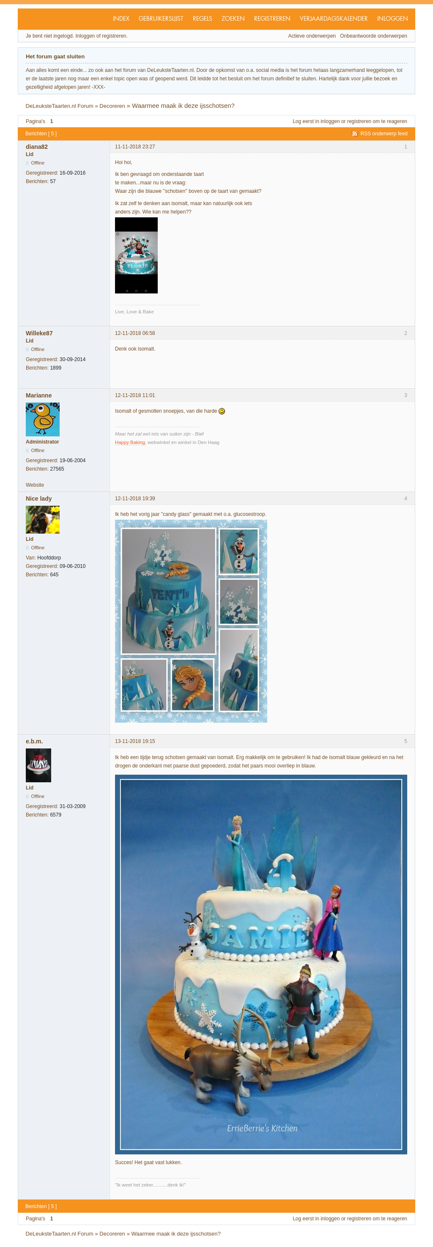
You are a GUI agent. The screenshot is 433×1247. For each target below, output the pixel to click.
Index (121, 19)
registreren (359, 121)
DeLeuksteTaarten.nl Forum (59, 106)
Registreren (272, 19)
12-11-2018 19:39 (135, 499)
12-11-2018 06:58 (135, 333)
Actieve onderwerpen (312, 36)
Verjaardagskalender (334, 19)
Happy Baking (130, 442)
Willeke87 (39, 333)
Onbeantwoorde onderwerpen (373, 36)
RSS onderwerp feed (384, 134)
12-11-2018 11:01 (135, 395)
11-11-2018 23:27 (135, 147)
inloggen (330, 121)
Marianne (39, 395)
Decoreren (112, 106)
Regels (202, 19)
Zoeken (233, 19)
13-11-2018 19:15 (135, 741)
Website (35, 485)
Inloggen (392, 19)
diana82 (37, 146)
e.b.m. (34, 741)
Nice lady (39, 498)
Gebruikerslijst (161, 19)
